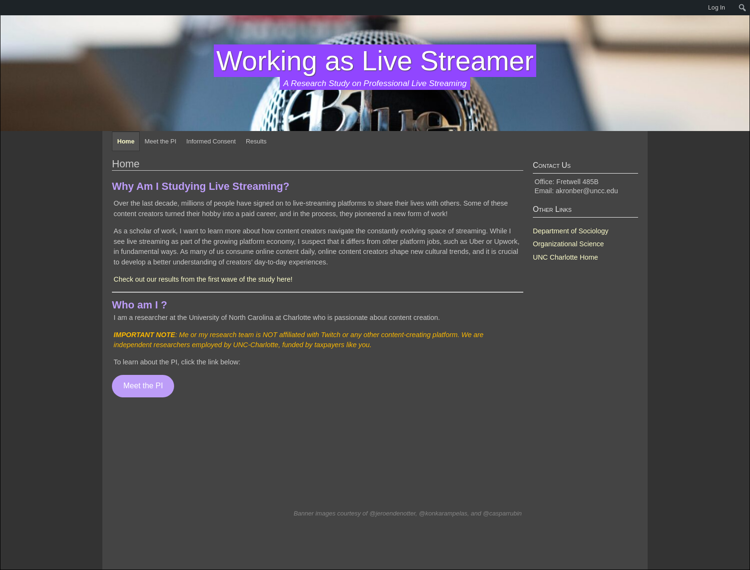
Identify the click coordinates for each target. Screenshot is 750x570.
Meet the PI (160, 141)
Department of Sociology (570, 231)
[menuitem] (5, 7)
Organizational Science (568, 244)
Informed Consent (211, 141)
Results (256, 141)
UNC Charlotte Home (565, 257)
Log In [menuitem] (716, 7)
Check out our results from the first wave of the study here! (203, 279)
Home (125, 141)
